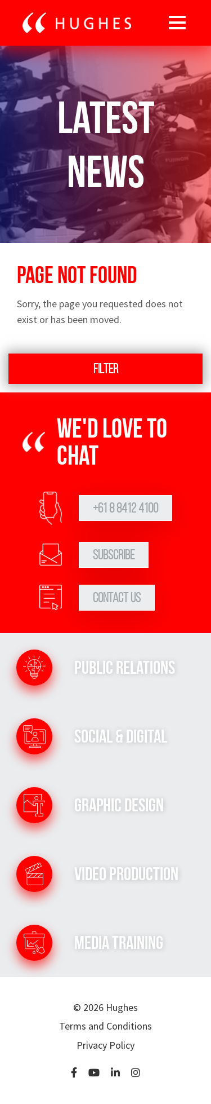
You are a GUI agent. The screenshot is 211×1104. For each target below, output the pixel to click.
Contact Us (117, 597)
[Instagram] (135, 1073)
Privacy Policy (105, 1045)
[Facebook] (74, 1073)
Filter (105, 368)
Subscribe (113, 554)
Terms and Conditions (105, 1025)
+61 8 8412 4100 (125, 508)
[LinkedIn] (115, 1073)
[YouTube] (94, 1073)
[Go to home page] (77, 23)
